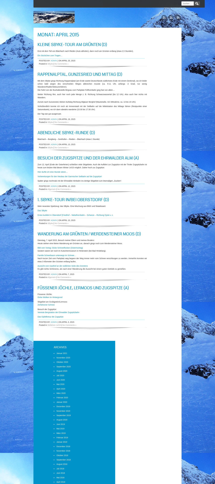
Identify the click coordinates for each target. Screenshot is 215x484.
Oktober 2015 (146, 302)
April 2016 (144, 275)
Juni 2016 (144, 266)
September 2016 (147, 253)
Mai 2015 (144, 324)
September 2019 (147, 102)
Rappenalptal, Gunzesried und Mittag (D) (80, 77)
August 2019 (145, 107)
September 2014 (147, 360)
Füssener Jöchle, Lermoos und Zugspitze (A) (83, 304)
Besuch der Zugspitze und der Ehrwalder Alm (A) (81, 166)
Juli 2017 (144, 209)
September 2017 (147, 200)
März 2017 (144, 226)
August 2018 (145, 151)
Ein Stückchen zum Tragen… (50, 58)
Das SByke (42, 222)
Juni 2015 (144, 320)
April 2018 (144, 169)
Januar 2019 (145, 129)
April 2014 (144, 382)
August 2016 (145, 257)
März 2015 (144, 333)
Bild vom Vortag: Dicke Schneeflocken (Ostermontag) (60, 264)
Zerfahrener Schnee (46, 321)
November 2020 (147, 44)
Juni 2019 (144, 111)
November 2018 (147, 138)
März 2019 (144, 120)
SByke (50, 67)
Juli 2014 (144, 368)
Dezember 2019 (147, 93)
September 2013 (147, 413)
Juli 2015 (144, 315)
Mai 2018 (144, 164)
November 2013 (147, 404)
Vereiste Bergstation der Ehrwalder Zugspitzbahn (58, 329)
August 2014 (145, 364)
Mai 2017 (144, 218)
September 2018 (147, 146)
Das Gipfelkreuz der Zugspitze (50, 333)
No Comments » (61, 67)
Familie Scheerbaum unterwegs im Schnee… (57, 272)
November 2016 (147, 244)
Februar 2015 (146, 337)
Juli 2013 (144, 422)
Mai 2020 (144, 71)
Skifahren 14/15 (54, 341)
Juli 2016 (144, 262)
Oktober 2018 (146, 142)
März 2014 (144, 386)
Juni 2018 (144, 160)
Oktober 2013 (146, 408)
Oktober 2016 (146, 249)
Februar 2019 (146, 124)
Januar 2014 (145, 395)
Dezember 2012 (147, 453)
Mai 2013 (144, 430)
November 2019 (147, 98)
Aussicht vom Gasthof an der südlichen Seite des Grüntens (63, 282)
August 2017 (145, 204)
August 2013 (145, 417)
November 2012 (147, 457)
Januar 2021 (145, 40)
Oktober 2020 (146, 49)
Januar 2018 (145, 182)
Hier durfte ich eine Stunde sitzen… (53, 183)
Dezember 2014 (147, 346)
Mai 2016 (144, 271)
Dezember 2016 (147, 240)
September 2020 (147, 53)
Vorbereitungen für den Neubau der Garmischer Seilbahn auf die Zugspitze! (70, 188)
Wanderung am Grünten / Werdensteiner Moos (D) (80, 247)
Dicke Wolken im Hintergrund (50, 314)
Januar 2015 (145, 342)
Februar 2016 (146, 284)
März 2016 (144, 280)
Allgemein (51, 200)
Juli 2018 (144, 155)
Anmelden (144, 470)
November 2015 (147, 297)
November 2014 (147, 351)
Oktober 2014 (146, 355)
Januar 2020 (145, 89)
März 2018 (144, 173)
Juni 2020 (144, 67)
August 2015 (145, 311)
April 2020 (144, 76)
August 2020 (145, 58)
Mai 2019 (144, 116)
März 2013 (144, 439)
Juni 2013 (144, 426)
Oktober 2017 (146, 195)
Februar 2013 (146, 444)
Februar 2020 (146, 84)
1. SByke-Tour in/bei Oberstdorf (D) (73, 211)
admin (54, 64)
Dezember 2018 (147, 133)
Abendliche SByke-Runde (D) (66, 139)
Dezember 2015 (147, 293)
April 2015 (144, 328)
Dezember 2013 (147, 400)
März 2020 (144, 80)
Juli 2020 (144, 62)
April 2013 (144, 435)
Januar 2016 (145, 289)
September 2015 (147, 306)
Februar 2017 (146, 231)
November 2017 (147, 191)
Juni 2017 (144, 213)
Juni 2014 (144, 373)
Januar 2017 (145, 235)
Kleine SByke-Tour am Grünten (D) (72, 45)
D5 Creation (131, 481)
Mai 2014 (144, 377)
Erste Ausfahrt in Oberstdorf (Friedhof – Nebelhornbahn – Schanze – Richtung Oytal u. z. (75, 226)
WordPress (155, 481)
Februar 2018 (146, 178)
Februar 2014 (146, 391)
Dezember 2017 (147, 186)
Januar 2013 (145, 448)
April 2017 (144, 222)
